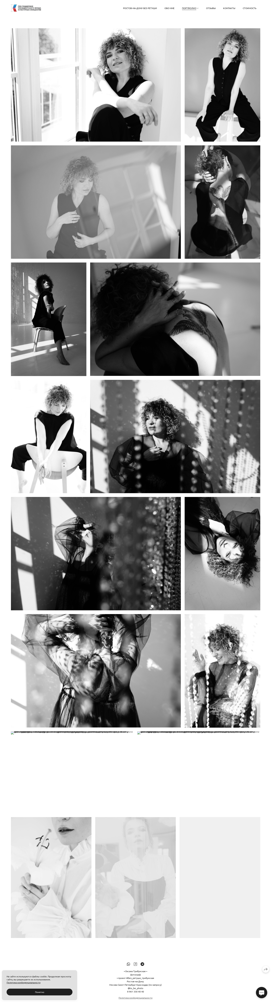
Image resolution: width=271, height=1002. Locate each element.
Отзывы (211, 8)
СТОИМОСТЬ (249, 8)
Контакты (229, 8)
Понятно (39, 992)
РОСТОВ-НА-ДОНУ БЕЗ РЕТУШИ (140, 8)
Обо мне (169, 8)
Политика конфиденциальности (23, 982)
